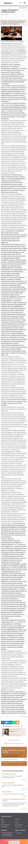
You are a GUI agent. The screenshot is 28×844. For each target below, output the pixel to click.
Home (2, 819)
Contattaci (17, 819)
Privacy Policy (18, 826)
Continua (24, 780)
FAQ (16, 820)
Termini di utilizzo (19, 824)
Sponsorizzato (21, 7)
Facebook (18, 833)
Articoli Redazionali (5, 824)
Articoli (2, 822)
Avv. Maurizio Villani (23, 716)
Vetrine (2, 820)
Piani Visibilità (4, 826)
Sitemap (17, 822)
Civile (16, 731)
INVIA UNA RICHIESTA (14, 842)
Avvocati (12, 731)
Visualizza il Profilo (14, 740)
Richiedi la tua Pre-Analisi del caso (14, 743)
